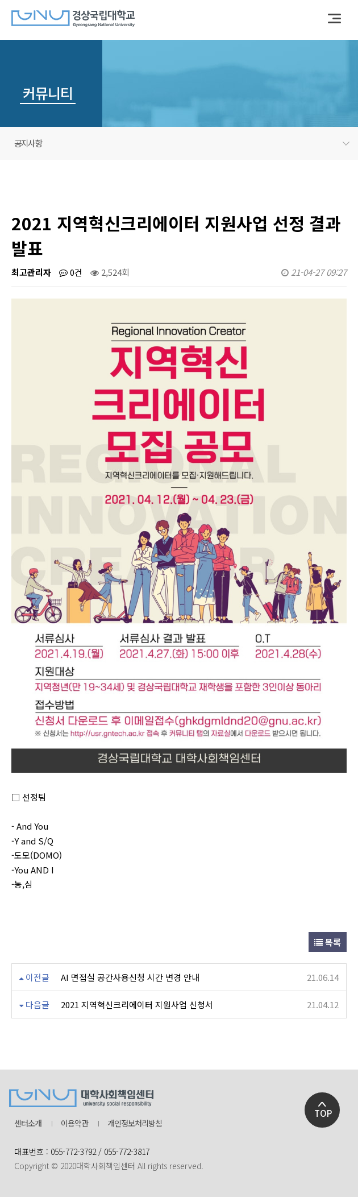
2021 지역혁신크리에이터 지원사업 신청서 (137, 1004)
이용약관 (74, 1123)
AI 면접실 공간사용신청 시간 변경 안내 (130, 977)
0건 (70, 272)
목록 (327, 942)
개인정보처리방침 (134, 1123)
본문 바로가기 (0, 0)
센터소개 (27, 1123)
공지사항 (181, 143)
